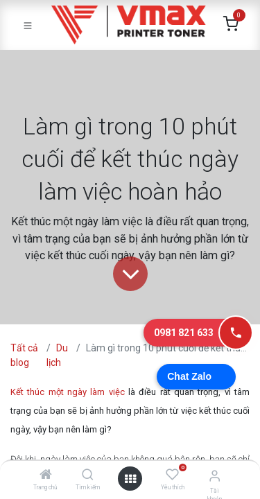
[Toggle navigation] (27, 25)
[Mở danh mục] (130, 479)
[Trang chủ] (46, 475)
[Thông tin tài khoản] (214, 476)
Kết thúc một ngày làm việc (67, 392)
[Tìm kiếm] (87, 475)
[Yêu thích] (172, 474)
